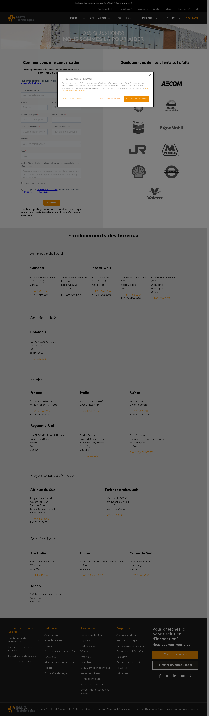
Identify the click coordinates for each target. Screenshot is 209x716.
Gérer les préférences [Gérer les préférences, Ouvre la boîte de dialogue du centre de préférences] (72, 99)
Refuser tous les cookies (110, 99)
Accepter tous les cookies (137, 99)
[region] (105, 89)
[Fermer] (149, 75)
